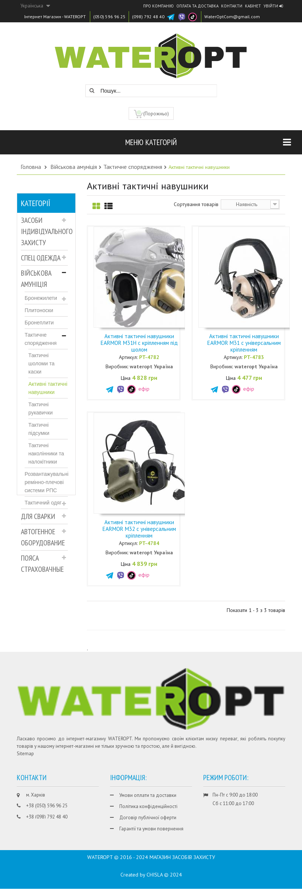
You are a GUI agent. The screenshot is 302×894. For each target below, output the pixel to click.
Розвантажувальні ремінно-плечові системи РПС (46, 482)
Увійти (273, 6)
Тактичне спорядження (41, 339)
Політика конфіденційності (148, 806)
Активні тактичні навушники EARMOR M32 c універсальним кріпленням (139, 529)
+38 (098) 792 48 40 (46, 817)
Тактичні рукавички (40, 408)
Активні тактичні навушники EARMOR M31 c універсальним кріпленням (244, 343)
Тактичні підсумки (38, 429)
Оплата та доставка (197, 6)
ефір (138, 388)
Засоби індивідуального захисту (44, 231)
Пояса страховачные (42, 563)
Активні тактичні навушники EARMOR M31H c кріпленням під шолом (139, 343)
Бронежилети (41, 298)
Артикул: (128, 357)
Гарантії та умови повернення (151, 829)
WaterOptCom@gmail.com (232, 16)
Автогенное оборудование (43, 537)
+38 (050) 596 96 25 (46, 805)
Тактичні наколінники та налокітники (46, 453)
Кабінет (253, 6)
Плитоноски (39, 310)
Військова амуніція (36, 278)
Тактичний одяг (43, 503)
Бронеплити (39, 323)
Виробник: (117, 366)
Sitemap (25, 753)
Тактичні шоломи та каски (41, 363)
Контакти (231, 6)
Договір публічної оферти (147, 817)
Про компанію (158, 6)
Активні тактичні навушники (47, 388)
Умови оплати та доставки (147, 795)
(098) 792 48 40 (148, 16)
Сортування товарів (196, 204)
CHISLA (155, 880)
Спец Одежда (40, 258)
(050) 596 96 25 (109, 16)
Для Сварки (38, 516)
